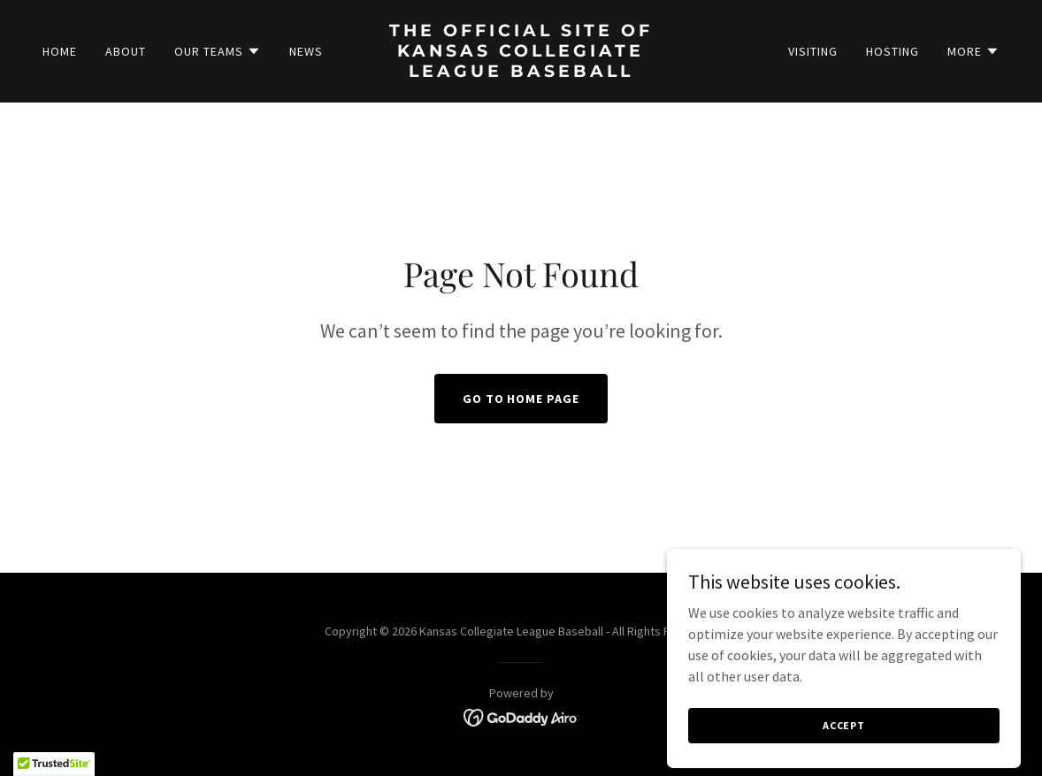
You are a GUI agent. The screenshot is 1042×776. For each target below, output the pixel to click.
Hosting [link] (892, 51)
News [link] (306, 51)
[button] (217, 51)
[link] (521, 71)
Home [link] (59, 51)
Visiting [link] (813, 51)
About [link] (125, 51)
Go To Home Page (521, 399)
